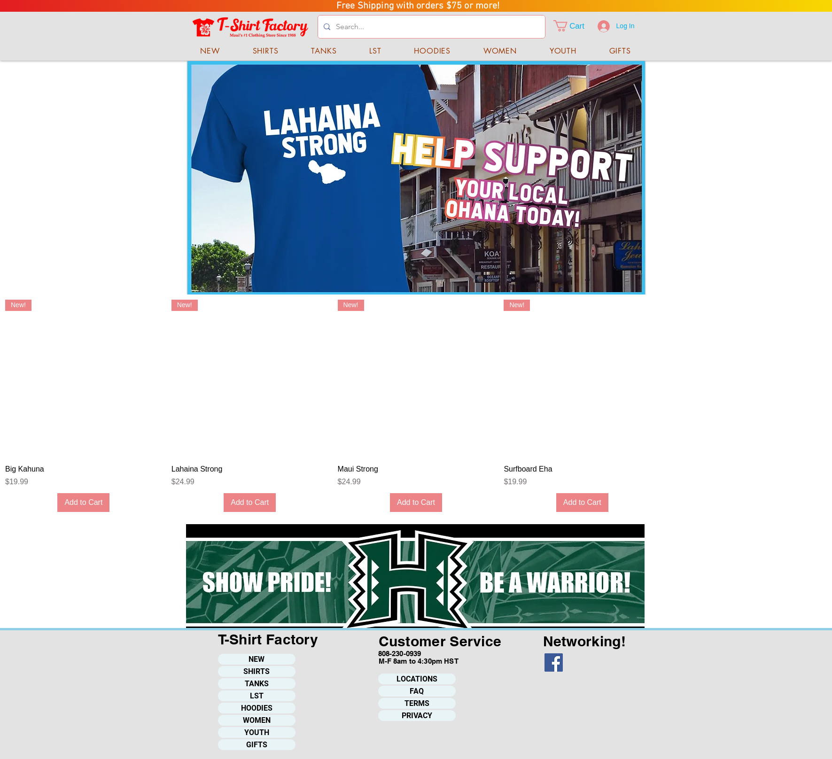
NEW (256, 659)
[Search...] (430, 26)
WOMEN (257, 720)
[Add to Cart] (83, 502)
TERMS (416, 703)
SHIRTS (256, 671)
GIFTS (256, 744)
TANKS (257, 683)
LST (257, 695)
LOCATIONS (417, 678)
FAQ (417, 691)
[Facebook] (553, 662)
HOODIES (256, 708)
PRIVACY (417, 715)
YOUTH (256, 732)
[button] (575, 25)
